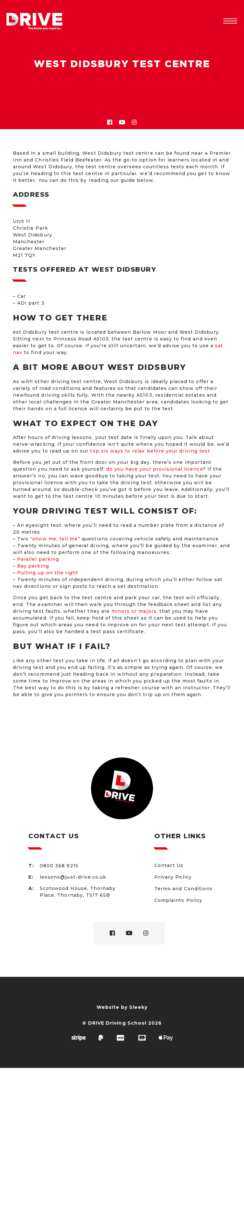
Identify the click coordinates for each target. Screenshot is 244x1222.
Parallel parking (38, 559)
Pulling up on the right (47, 573)
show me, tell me (55, 539)
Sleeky (138, 1007)
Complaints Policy (178, 900)
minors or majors (134, 611)
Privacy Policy (173, 877)
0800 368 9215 (59, 866)
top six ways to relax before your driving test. (150, 451)
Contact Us (169, 865)
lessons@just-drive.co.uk (73, 877)
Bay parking (33, 566)
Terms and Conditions (183, 889)
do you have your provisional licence (154, 469)
